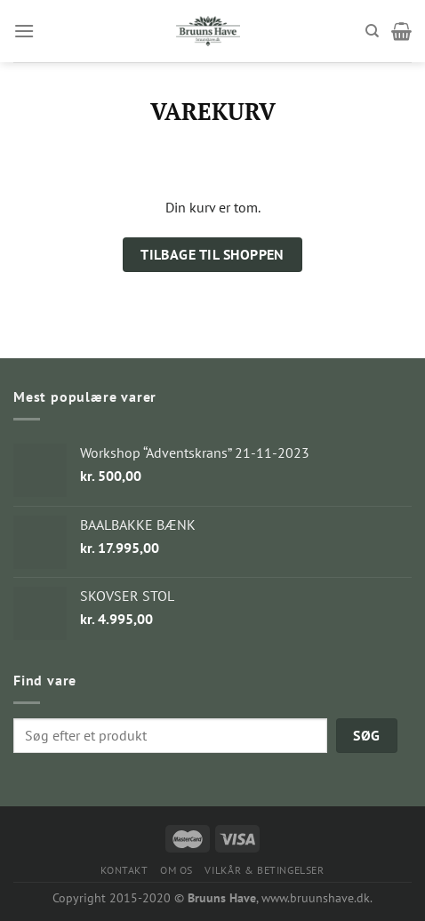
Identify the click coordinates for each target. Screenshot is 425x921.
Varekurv (213, 111)
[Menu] (24, 30)
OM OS (176, 870)
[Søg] (372, 31)
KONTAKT (124, 870)
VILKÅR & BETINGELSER (264, 870)
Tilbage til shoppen (212, 254)
